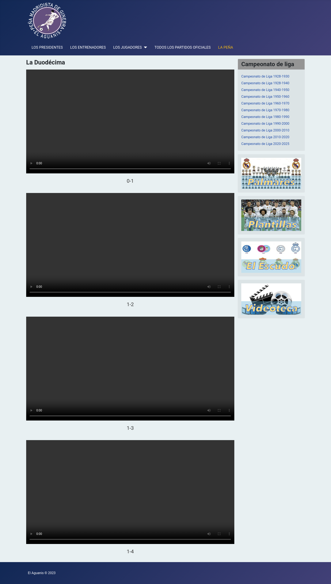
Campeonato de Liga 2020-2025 (265, 144)
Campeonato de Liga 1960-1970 (265, 103)
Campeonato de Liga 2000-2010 (265, 130)
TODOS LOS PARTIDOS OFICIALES (183, 47)
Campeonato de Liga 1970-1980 (265, 110)
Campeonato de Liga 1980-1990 (265, 117)
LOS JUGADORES (127, 47)
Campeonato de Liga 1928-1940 (265, 83)
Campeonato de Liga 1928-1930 (265, 76)
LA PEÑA (225, 47)
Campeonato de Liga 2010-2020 (265, 137)
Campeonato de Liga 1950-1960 (265, 97)
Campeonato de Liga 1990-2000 (265, 124)
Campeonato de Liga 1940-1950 (265, 90)
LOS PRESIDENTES (47, 47)
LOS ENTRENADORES (88, 47)
